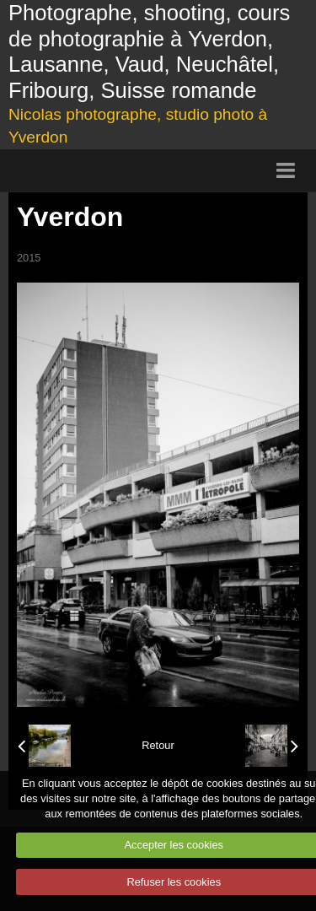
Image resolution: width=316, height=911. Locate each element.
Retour (158, 745)
